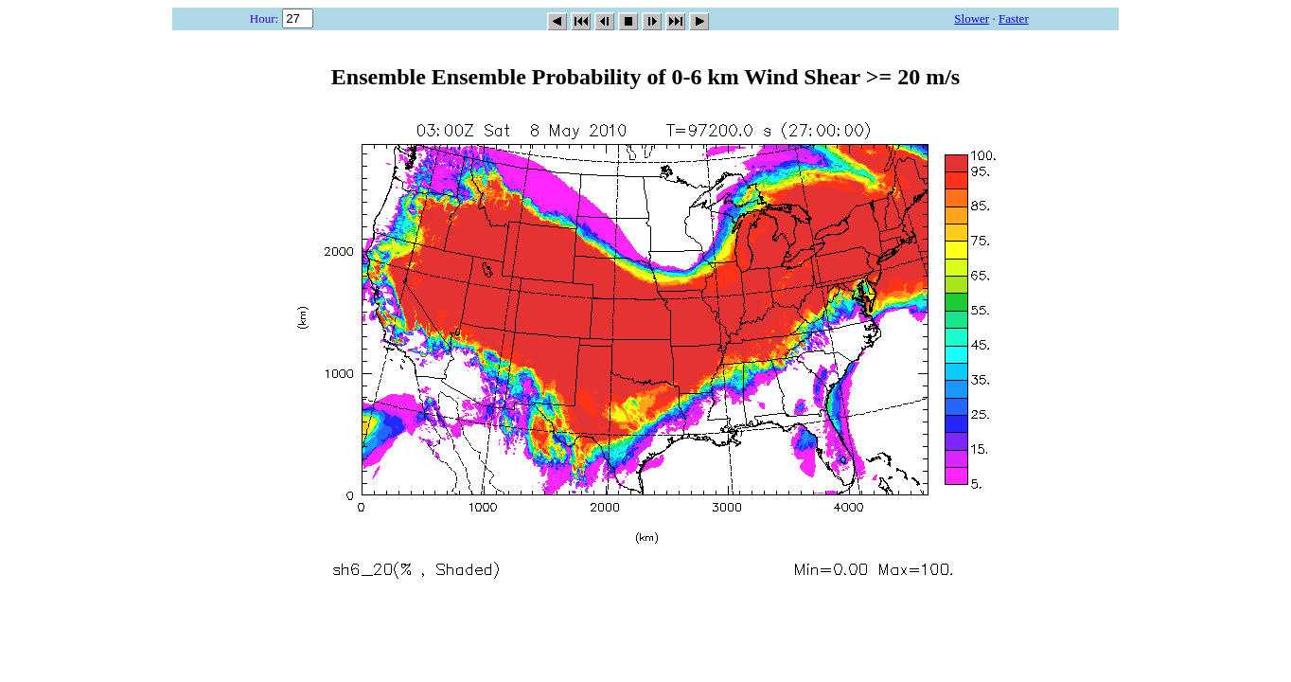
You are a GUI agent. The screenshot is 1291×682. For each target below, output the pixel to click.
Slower (971, 18)
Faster (1014, 18)
